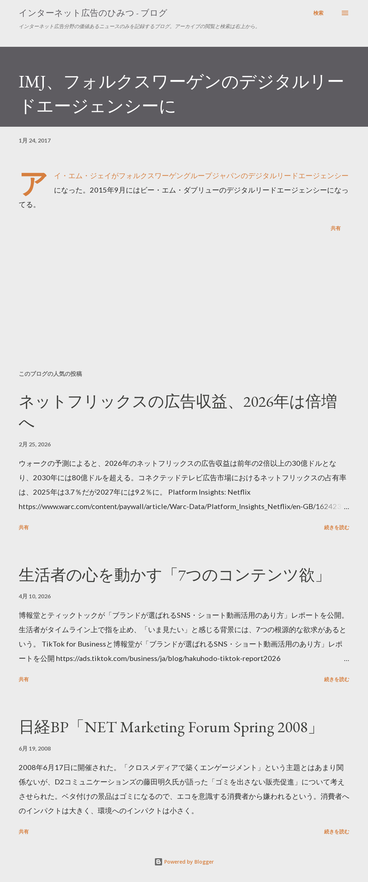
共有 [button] (336, 228)
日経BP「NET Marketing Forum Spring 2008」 (171, 726)
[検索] (318, 13)
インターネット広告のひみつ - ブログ (93, 12)
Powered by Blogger (184, 861)
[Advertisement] (184, 308)
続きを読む (336, 527)
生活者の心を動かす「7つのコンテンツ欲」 (175, 574)
